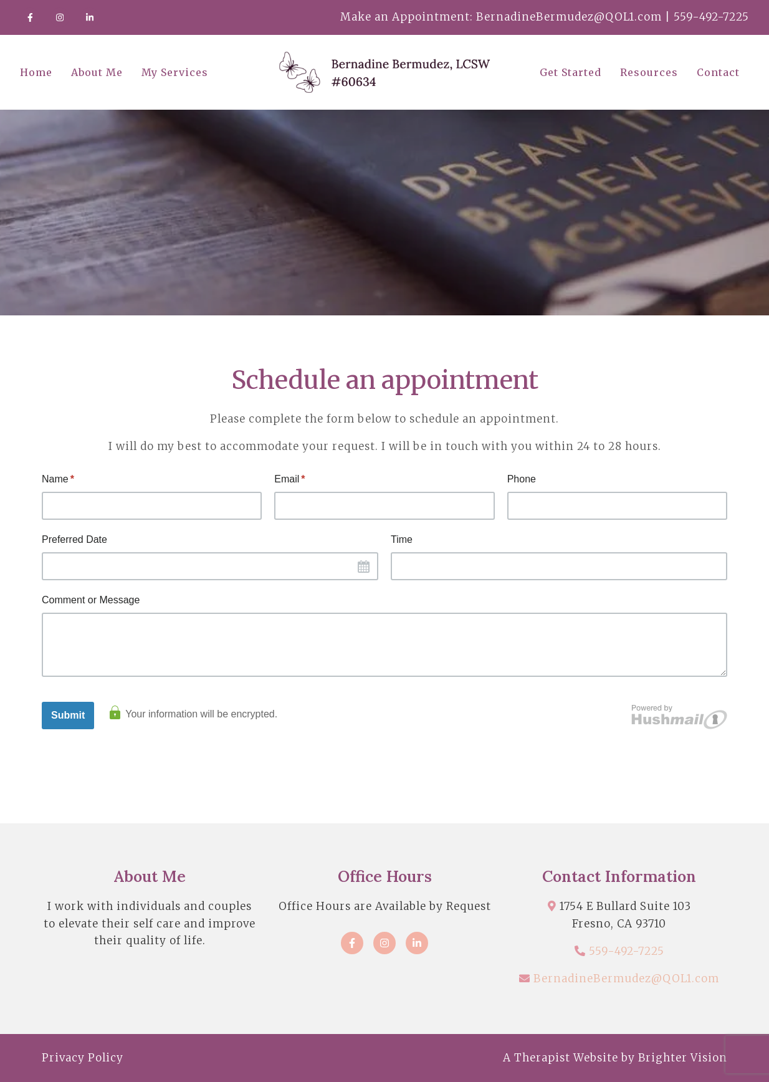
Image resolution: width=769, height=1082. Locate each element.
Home (36, 72)
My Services (174, 72)
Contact (718, 72)
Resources (649, 72)
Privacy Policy (82, 1058)
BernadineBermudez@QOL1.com (626, 978)
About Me (97, 72)
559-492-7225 (626, 951)
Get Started (570, 72)
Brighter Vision (682, 1058)
